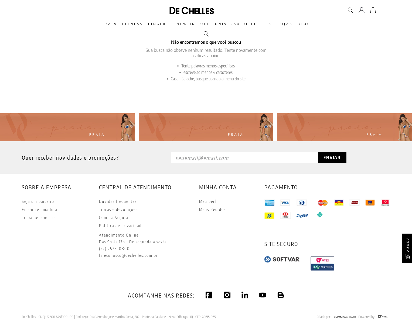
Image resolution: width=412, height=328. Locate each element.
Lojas (299, 24)
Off (208, 24)
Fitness (118, 24)
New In (183, 24)
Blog (324, 24)
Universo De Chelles (252, 24)
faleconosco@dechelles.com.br (128, 255)
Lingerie (151, 24)
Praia (89, 24)
